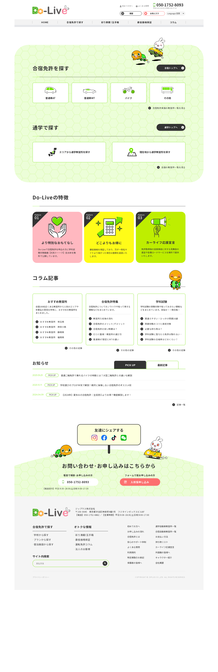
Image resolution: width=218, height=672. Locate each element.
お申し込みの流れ (135, 613)
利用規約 (131, 634)
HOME (45, 22)
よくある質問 (143, 6)
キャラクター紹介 (163, 639)
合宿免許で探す (75, 22)
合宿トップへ (171, 129)
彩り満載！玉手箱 (110, 22)
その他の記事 (75, 430)
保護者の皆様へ (134, 644)
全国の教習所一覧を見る (173, 229)
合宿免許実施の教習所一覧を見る (169, 169)
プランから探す (42, 621)
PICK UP (130, 447)
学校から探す (41, 617)
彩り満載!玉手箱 (84, 617)
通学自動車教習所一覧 (165, 608)
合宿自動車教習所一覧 (165, 613)
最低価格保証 (144, 22)
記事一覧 (181, 486)
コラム (173, 22)
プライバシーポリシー (41, 659)
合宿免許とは (133, 618)
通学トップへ (171, 189)
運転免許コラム (84, 626)
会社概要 (159, 644)
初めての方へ (127, 6)
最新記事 (163, 447)
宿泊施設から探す (44, 626)
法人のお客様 (82, 631)
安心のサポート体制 (136, 624)
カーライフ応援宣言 (164, 629)
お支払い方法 (161, 618)
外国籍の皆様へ (162, 634)
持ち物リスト (161, 624)
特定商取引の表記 (135, 639)
